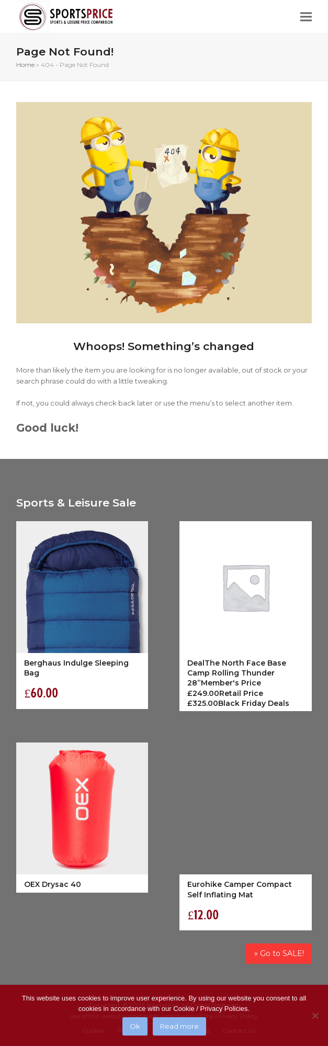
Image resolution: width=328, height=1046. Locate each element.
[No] (315, 1015)
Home (25, 65)
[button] (306, 17)
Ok (135, 1026)
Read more (179, 1026)
